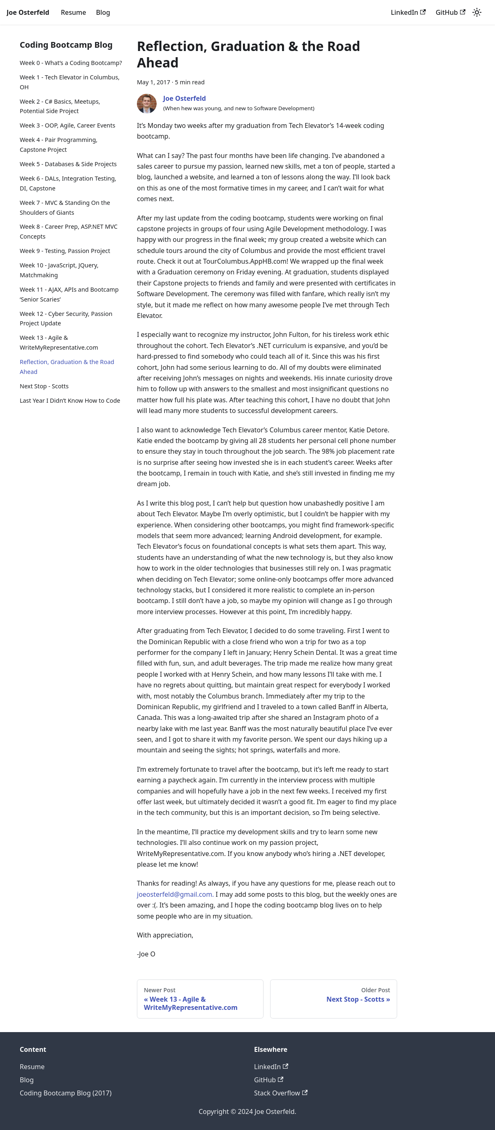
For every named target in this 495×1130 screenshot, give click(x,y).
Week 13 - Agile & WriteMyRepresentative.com (59, 342)
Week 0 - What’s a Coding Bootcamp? (71, 63)
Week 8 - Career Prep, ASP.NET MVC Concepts (69, 231)
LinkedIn (408, 12)
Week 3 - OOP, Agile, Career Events (67, 125)
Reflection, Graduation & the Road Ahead (67, 367)
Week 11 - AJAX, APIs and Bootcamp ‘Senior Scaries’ (69, 294)
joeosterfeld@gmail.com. (175, 894)
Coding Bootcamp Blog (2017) (65, 1093)
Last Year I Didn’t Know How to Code (70, 400)
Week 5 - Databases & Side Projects (68, 164)
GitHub (450, 12)
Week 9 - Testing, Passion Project (65, 251)
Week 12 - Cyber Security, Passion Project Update (66, 318)
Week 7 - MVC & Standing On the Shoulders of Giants (65, 207)
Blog (103, 12)
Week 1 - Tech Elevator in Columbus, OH (70, 82)
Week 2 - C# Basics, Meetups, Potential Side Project (60, 106)
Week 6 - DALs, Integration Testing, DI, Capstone (68, 183)
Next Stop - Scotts (44, 386)
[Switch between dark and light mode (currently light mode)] (476, 12)
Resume (73, 12)
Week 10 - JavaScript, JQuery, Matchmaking (59, 270)
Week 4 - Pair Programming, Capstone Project (58, 144)
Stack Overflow (281, 1093)
